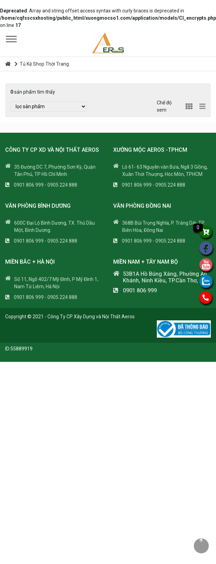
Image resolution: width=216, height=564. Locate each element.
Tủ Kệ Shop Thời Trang (42, 63)
